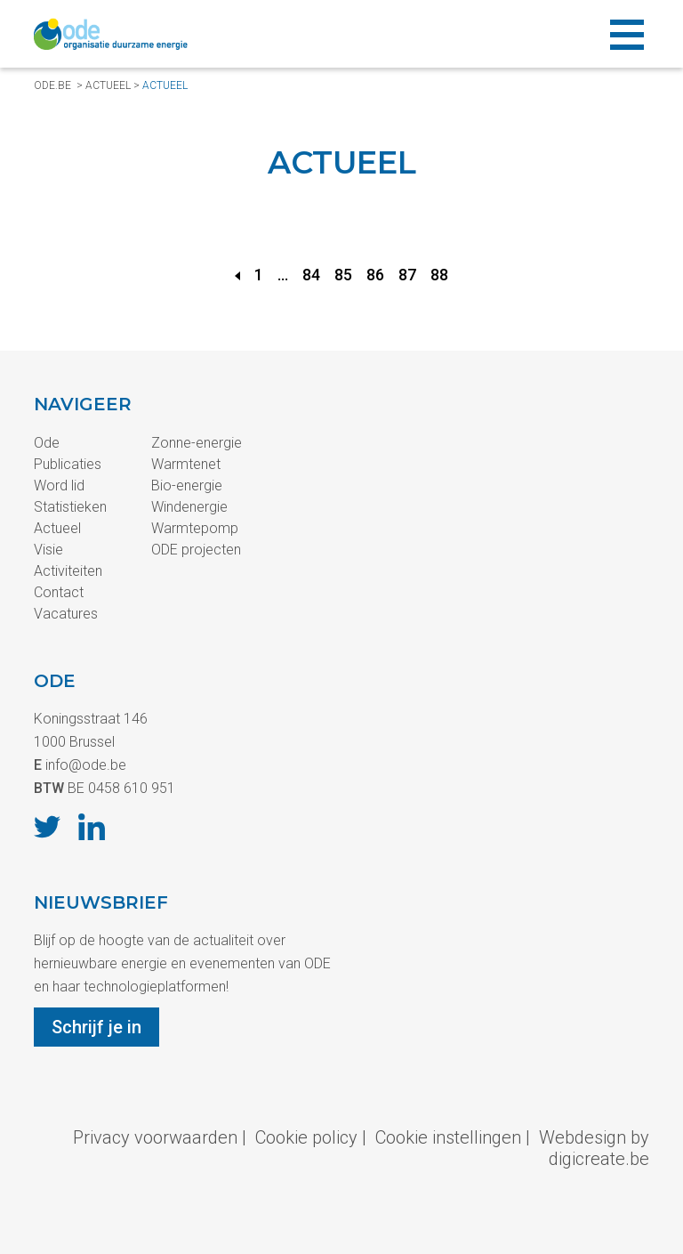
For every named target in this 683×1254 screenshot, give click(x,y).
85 (343, 274)
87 (407, 274)
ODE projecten (196, 549)
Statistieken (70, 506)
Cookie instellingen (448, 1137)
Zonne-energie (196, 442)
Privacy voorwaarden (155, 1137)
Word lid (59, 485)
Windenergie (189, 506)
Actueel (108, 85)
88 (439, 274)
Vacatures (66, 613)
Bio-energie (186, 485)
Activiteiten (68, 570)
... (282, 274)
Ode (47, 442)
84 (311, 274)
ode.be (52, 85)
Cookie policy (306, 1137)
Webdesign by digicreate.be (594, 1148)
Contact (59, 592)
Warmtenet (186, 464)
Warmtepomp (194, 528)
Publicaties (67, 464)
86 (375, 274)
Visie (48, 549)
